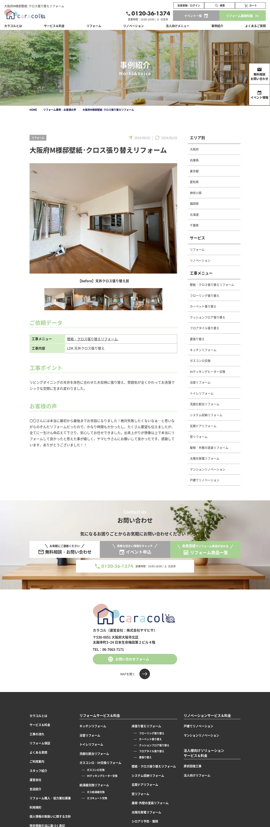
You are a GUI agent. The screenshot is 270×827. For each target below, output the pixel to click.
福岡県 (194, 203)
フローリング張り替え (204, 295)
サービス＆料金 (54, 26)
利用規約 (35, 807)
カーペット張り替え (203, 306)
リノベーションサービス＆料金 (207, 715)
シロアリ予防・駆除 (145, 821)
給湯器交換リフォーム (94, 785)
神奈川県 (196, 193)
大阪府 (194, 149)
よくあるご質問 (255, 26)
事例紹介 (217, 26)
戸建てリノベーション (204, 480)
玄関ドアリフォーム (203, 426)
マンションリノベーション (207, 469)
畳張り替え (197, 339)
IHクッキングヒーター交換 (207, 371)
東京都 (194, 171)
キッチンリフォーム (203, 350)
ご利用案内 (37, 761)
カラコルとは (38, 715)
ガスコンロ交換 (200, 360)
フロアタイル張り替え (204, 328)
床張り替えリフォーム (146, 726)
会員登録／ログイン (188, 5)
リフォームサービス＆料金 (100, 715)
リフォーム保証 (40, 743)
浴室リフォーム (200, 382)
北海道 (194, 214)
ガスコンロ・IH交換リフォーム (100, 762)
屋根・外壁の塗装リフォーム (209, 447)
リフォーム (38, 137)
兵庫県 (194, 160)
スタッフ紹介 (38, 770)
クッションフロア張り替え (207, 317)
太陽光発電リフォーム (204, 458)
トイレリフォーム (201, 393)
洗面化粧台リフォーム (204, 404)
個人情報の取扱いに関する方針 (50, 816)
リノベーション (200, 260)
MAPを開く (127, 674)
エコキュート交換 (97, 798)
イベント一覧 (193, 15)
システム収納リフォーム (206, 415)
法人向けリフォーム (197, 775)
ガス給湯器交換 (96, 792)
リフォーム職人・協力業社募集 (50, 798)
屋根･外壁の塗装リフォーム (150, 803)
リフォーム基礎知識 (239, 15)
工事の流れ (37, 734)
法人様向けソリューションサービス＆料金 (204, 753)
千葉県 (194, 225)
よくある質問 (38, 752)
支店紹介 (35, 789)
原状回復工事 (192, 766)
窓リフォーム (199, 436)
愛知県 (194, 182)
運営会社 (35, 780)
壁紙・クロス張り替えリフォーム (93, 338)
